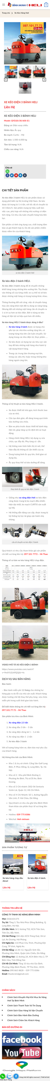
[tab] (25, 190)
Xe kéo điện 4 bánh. (36, 878)
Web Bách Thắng (6, 1080)
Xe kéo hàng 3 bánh (18, 326)
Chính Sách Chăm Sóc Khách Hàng (23, 1020)
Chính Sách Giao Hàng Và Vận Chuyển (25, 1010)
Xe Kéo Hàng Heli (22, 13)
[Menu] (3, 4)
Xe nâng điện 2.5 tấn (18, 722)
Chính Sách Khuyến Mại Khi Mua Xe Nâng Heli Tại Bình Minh (27, 999)
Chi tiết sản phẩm (15, 190)
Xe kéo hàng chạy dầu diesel (13, 879)
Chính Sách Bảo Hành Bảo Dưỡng (23, 1015)
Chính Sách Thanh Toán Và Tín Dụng (24, 1005)
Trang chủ (6, 13)
